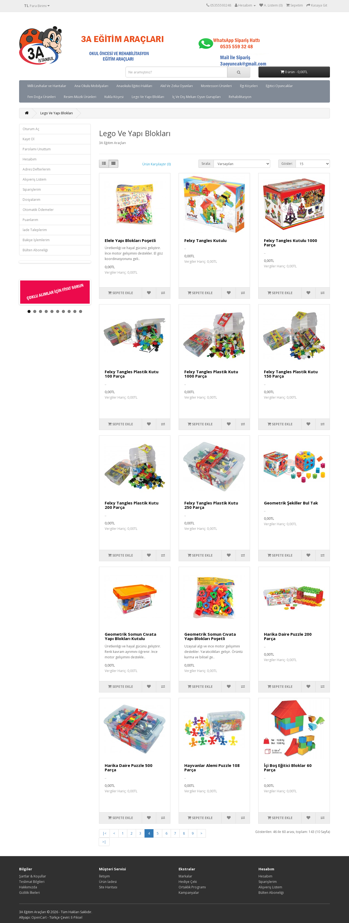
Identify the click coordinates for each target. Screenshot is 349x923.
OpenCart (39, 917)
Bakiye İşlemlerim (36, 240)
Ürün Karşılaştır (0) (156, 164)
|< (104, 833)
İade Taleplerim (35, 230)
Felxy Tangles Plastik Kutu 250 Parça (211, 505)
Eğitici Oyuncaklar (279, 85)
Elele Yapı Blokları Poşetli (130, 240)
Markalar (185, 876)
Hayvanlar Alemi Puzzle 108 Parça (212, 768)
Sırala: (206, 163)
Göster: (287, 163)
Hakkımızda (28, 887)
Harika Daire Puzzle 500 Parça (128, 768)
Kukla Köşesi (114, 96)
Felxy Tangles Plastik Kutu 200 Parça (131, 505)
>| (104, 842)
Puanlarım (30, 219)
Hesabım (30, 159)
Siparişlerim (32, 189)
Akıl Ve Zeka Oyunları (176, 85)
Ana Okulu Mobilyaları (91, 85)
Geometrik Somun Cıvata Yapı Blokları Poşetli (210, 636)
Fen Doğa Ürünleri (42, 96)
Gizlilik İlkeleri (29, 892)
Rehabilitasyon (240, 96)
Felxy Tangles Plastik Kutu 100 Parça (131, 374)
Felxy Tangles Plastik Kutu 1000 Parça (211, 374)
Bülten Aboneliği (35, 250)
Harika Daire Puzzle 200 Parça (288, 636)
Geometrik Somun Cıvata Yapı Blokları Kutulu (130, 636)
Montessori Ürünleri (216, 85)
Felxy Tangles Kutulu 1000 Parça (290, 243)
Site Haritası (108, 887)
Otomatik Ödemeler (38, 209)
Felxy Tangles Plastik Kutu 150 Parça (291, 374)
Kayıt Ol (28, 139)
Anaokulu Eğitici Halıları (134, 85)
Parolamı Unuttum (37, 149)
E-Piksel (76, 917)
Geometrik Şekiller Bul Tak (291, 503)
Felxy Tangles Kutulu (205, 240)
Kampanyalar (189, 892)
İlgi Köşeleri (249, 85)
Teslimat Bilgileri (31, 881)
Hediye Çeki (188, 881)
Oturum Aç (31, 129)
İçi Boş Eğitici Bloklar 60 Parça (288, 768)
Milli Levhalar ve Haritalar (47, 85)
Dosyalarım (31, 199)
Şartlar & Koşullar (32, 876)
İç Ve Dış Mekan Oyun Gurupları (196, 96)
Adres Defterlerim (36, 169)
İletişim (104, 876)
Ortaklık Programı (192, 887)
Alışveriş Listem (34, 179)
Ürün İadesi (108, 881)
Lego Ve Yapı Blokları (148, 96)
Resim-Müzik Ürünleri (80, 96)
